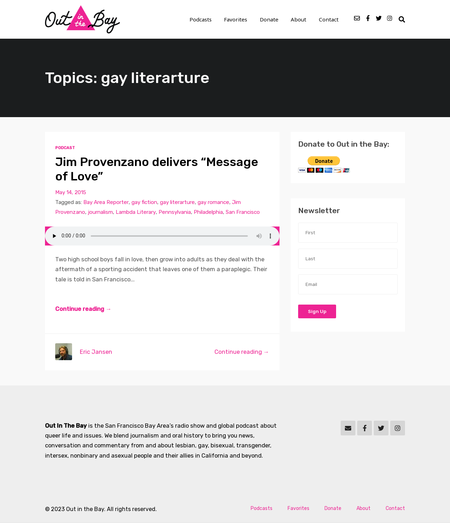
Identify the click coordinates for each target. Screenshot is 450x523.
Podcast (65, 148)
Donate (270, 19)
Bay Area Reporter (105, 202)
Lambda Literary (135, 212)
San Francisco (242, 212)
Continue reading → (83, 309)
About (299, 19)
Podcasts (202, 19)
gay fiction (144, 202)
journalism (100, 212)
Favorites (237, 19)
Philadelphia (208, 212)
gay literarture (177, 202)
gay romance (213, 202)
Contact (329, 19)
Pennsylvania (174, 212)
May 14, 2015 (70, 193)
